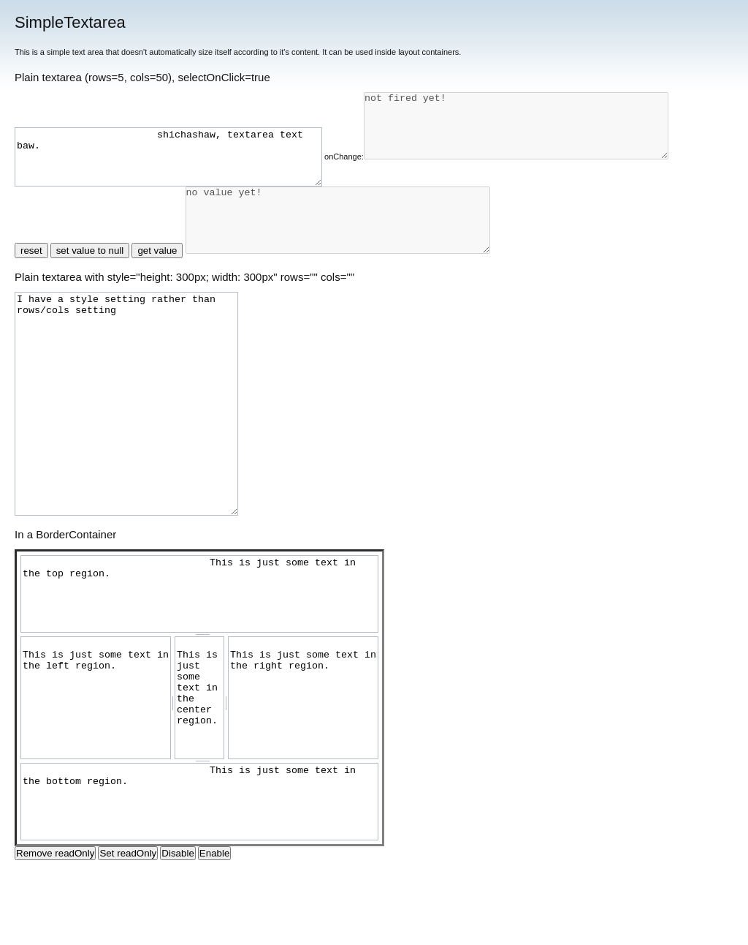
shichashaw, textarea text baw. (187, 127)
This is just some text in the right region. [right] (303, 768)
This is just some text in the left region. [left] (95, 768)
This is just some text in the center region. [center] (199, 768)
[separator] (199, 705)
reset (31, 321)
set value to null (90, 321)
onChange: (380, 126)
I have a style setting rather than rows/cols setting (126, 475)
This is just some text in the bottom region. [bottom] (199, 872)
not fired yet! (185, 202)
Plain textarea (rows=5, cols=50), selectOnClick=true (142, 77)
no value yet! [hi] (356, 284)
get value (157, 321)
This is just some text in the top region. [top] (199, 664)
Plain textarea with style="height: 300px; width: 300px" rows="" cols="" (184, 348)
